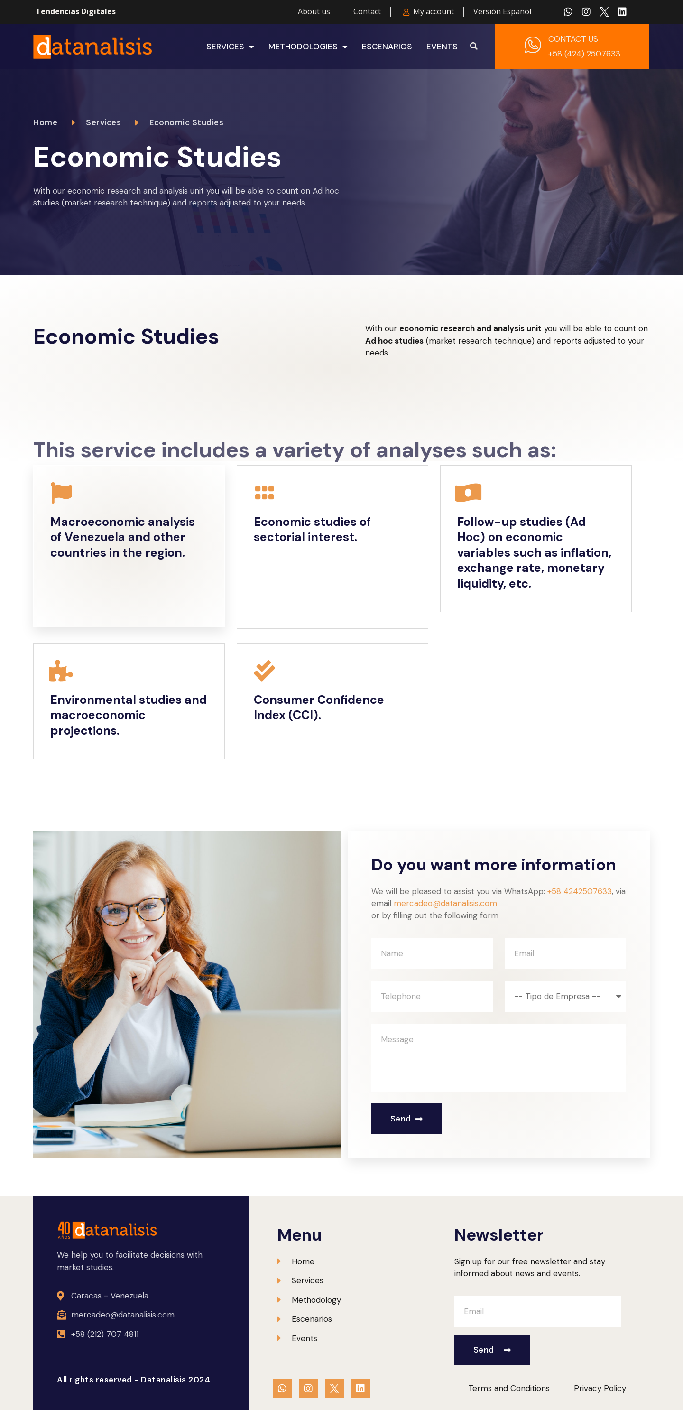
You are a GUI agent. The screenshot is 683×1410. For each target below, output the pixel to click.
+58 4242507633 (579, 891)
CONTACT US (573, 39)
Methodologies (308, 46)
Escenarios (387, 46)
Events (442, 46)
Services (230, 46)
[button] (474, 46)
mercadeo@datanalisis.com (445, 903)
